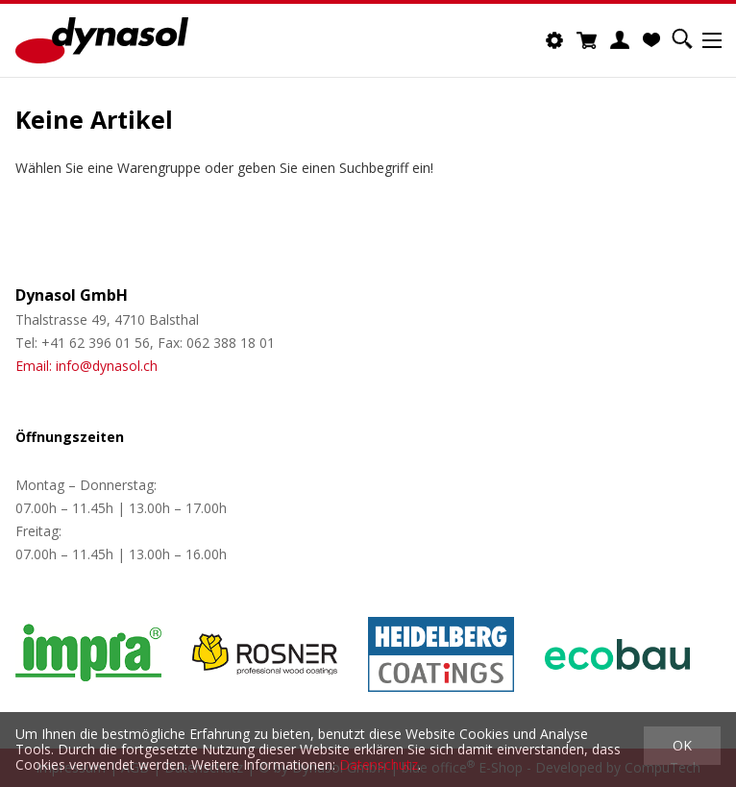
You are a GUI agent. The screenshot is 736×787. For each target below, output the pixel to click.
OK (682, 745)
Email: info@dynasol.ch (86, 366)
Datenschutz (378, 764)
